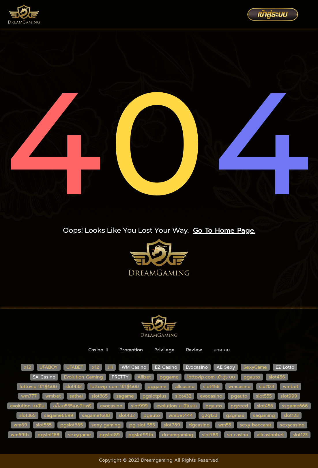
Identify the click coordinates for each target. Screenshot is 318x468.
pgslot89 (110, 434)
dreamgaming (177, 434)
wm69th (20, 434)
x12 (27, 367)
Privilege (164, 349)
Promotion (131, 349)
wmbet (290, 386)
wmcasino (239, 386)
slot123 (266, 386)
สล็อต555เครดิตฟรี (72, 405)
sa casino (237, 434)
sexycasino (292, 425)
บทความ (222, 349)
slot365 (99, 396)
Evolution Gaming (83, 377)
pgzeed (239, 405)
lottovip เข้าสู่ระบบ (38, 386)
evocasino (211, 396)
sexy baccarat (255, 425)
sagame (125, 396)
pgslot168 (48, 434)
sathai (76, 396)
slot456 (277, 377)
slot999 (288, 396)
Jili (110, 367)
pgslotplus (155, 396)
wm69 (20, 425)
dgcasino (199, 425)
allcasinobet (270, 434)
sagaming (264, 415)
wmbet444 (181, 415)
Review (194, 349)
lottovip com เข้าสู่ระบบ (114, 386)
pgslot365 (71, 425)
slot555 (264, 396)
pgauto (252, 377)
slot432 (74, 386)
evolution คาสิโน (27, 405)
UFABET (74, 367)
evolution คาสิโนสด (176, 405)
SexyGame (255, 367)
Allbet (144, 377)
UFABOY (49, 367)
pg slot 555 (142, 425)
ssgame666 (295, 405)
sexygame (79, 434)
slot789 (172, 425)
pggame (169, 377)
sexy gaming (106, 425)
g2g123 (209, 415)
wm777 (29, 396)
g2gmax (235, 415)
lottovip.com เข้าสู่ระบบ (211, 377)
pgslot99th (140, 434)
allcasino (184, 386)
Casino (98, 350)
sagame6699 (58, 415)
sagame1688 (96, 415)
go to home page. (224, 230)
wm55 (224, 425)
